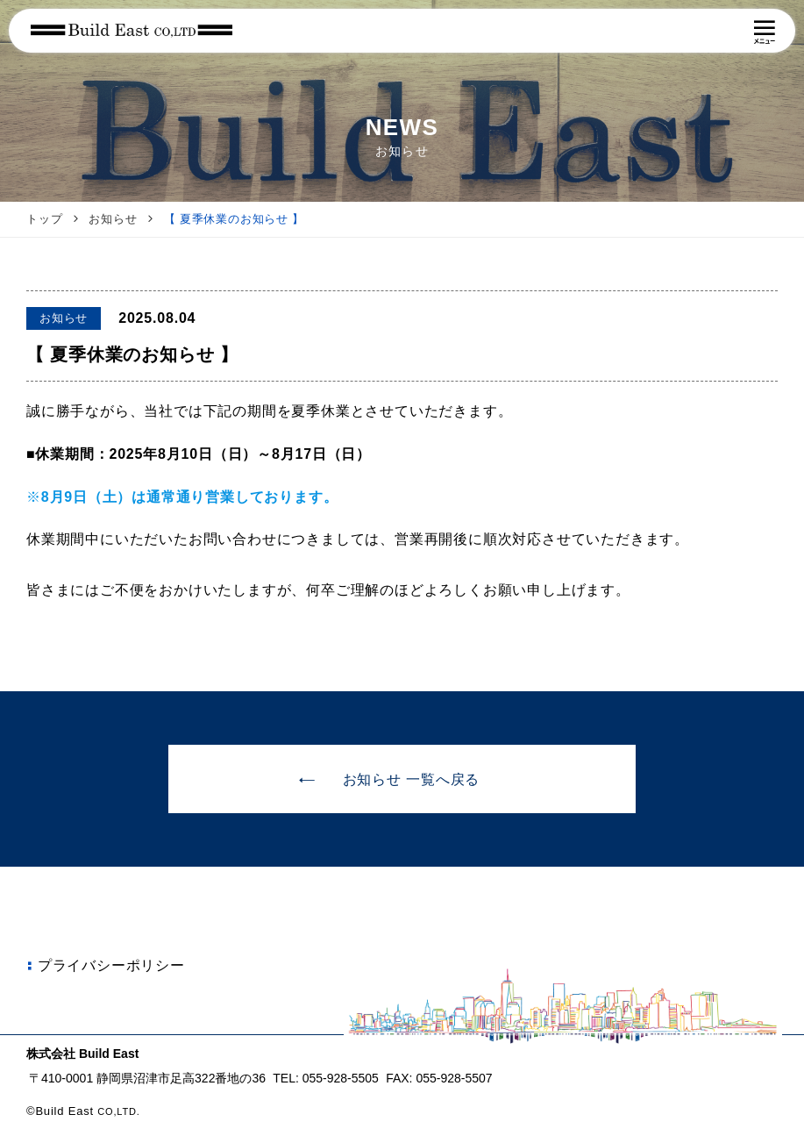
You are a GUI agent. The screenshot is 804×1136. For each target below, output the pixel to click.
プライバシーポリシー (104, 965)
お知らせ (113, 218)
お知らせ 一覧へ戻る (389, 780)
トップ (44, 218)
